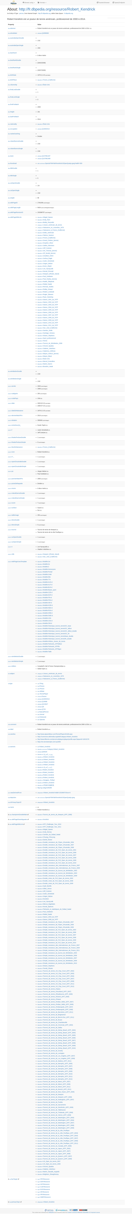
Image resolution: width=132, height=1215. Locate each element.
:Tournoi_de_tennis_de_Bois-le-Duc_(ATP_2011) (55, 1017)
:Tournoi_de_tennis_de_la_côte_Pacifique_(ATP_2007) (57, 1138)
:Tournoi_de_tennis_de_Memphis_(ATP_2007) (54, 1066)
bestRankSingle (14, 67)
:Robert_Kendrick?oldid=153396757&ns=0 (53, 792)
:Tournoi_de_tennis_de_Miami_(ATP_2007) (53, 1081)
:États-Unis (43, 85)
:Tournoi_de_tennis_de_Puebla (49, 1102)
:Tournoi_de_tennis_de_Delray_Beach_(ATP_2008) (56, 1043)
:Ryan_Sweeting (45, 297)
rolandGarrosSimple (16, 498)
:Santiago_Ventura (46, 333)
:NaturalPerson (43, 712)
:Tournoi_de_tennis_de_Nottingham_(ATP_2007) (55, 1099)
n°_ (11, 457)
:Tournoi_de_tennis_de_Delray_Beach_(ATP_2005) (56, 1035)
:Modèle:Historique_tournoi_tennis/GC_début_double (57, 631)
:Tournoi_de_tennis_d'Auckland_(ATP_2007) (54, 991)
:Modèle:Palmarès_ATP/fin (48, 646)
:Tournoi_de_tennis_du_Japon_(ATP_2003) (53, 1148)
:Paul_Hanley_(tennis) (47, 279)
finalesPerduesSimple (17, 442)
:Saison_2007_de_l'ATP (47, 315)
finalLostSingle (14, 97)
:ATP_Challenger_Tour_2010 (49, 824)
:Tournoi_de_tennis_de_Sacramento (51, 1105)
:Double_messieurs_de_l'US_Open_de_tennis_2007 (56, 855)
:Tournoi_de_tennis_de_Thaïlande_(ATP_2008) (55, 1112)
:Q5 (40, 707)
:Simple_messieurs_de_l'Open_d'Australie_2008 (55, 924)
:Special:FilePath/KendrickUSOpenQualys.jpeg (56, 797)
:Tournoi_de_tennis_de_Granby (50, 1051)
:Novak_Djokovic (45, 906)
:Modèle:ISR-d (44, 603)
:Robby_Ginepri (45, 289)
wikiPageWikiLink (14, 217)
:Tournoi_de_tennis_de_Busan (49, 1020)
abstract (11, 28)
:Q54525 (42, 752)
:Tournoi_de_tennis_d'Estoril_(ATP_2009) (53, 996)
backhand (12, 53)
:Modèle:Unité (44, 574)
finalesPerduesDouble (17, 437)
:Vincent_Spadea (45, 346)
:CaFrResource (43, 1187)
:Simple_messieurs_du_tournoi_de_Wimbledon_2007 (57, 958)
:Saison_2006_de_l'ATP (47, 312)
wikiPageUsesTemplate (17, 561)
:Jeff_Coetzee (44, 248)
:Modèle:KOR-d (45, 605)
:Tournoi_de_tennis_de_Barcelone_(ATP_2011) (55, 1012)
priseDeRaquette (15, 483)
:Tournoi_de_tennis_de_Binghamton (51, 1015)
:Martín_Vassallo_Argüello (48, 1171)
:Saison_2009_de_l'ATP (47, 320)
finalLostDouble (14, 89)
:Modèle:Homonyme (46, 569)
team (11, 156)
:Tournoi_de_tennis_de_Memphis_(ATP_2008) (54, 1069)
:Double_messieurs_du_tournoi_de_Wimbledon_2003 (57, 873)
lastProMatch (13, 116)
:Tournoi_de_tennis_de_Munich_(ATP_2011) (54, 1089)
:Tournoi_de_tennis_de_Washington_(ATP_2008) (55, 1125)
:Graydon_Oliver (45, 243)
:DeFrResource (43, 1181)
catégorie (13, 393)
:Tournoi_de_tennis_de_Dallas (49, 1027)
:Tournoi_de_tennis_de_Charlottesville (52, 1022)
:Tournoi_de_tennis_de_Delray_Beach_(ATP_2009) (56, 1045)
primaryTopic (14, 1202)
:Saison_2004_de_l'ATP (47, 307)
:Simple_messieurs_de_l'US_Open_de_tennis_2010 (56, 942)
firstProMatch (13, 104)
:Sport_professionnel (46, 338)
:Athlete (40, 691)
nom (11, 452)
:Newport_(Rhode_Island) (48, 274)
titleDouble (12, 168)
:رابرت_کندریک (44, 767)
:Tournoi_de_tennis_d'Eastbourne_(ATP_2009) (55, 994)
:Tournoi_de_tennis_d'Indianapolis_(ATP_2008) (55, 1009)
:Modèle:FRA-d (44, 600)
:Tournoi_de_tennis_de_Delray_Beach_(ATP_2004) (56, 1033)
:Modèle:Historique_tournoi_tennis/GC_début (54, 628)
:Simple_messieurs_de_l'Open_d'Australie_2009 (55, 927)
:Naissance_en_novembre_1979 (50, 227)
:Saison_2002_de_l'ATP (47, 302)
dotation (12, 420)
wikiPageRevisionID (15, 212)
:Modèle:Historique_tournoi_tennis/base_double (55, 636)
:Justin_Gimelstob (45, 261)
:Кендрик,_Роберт (46, 780)
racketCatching (14, 134)
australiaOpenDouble (16, 38)
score (11, 503)
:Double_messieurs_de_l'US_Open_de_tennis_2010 (56, 863)
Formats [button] (42, 2)
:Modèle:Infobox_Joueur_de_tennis (51, 641)
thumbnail (12, 163)
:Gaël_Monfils (44, 886)
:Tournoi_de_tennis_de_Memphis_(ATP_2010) (54, 1074)
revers (12, 488)
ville (11, 554)
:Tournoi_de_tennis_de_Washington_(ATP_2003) (55, 1117)
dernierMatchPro (15, 415)
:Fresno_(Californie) (46, 80)
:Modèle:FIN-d (44, 597)
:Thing (40, 683)
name (11, 807)
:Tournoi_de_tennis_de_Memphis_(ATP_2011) (54, 1076)
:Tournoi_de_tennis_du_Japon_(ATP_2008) (53, 1153)
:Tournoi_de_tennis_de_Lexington (50, 1053)
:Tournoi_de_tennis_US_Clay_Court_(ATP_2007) (55, 978)
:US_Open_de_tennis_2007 (48, 1161)
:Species (41, 719)
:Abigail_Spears (45, 217)
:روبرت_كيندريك (45, 754)
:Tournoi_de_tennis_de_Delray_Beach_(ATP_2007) (56, 1040)
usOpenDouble (14, 183)
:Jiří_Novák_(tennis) (46, 253)
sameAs (11, 746)
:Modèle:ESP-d (44, 595)
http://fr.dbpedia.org (44, 13)
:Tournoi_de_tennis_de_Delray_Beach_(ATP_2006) (56, 1038)
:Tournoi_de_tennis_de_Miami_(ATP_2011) (53, 1087)
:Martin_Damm (44, 364)
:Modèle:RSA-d (44, 610)
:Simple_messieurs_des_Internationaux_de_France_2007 (58, 945)
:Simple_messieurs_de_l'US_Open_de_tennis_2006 (56, 932)
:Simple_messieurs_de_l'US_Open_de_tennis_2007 (56, 935)
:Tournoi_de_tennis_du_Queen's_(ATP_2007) (54, 1156)
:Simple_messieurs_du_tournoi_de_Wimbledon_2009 (57, 960)
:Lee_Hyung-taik (45, 268)
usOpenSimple (14, 542)
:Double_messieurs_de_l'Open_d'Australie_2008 (55, 847)
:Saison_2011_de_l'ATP (47, 325)
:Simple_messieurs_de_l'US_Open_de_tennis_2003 (56, 930)
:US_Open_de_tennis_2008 (48, 1164)
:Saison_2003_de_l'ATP (47, 305)
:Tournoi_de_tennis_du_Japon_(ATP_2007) (53, 1151)
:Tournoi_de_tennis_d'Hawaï (49, 999)
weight (11, 198)
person (21, 13)
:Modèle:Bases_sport (46, 590)
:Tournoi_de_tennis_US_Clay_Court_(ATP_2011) (55, 984)
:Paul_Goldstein (45, 276)
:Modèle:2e (43, 564)
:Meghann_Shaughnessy (48, 1174)
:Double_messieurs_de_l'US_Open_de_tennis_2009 (56, 860)
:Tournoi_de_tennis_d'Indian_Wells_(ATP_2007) (55, 1002)
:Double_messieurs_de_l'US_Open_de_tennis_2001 (56, 850)
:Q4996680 (43, 33)
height (11, 112)
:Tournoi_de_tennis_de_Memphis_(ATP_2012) (54, 1079)
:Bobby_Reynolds (45, 222)
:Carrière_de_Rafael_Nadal (48, 834)
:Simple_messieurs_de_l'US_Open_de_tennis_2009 (56, 940)
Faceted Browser (103, 2)
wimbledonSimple (15, 661)
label (10, 729)
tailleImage (13, 515)
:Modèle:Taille (44, 651)
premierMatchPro (15, 478)
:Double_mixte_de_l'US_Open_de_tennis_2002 (55, 878)
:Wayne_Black (44, 356)
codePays (13, 398)
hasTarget (13, 1179)
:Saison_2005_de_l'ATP (47, 310)
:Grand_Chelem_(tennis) (47, 240)
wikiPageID (13, 203)
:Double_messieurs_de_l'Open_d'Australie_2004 (55, 842)
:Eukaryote (41, 717)
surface (12, 508)
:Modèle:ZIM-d (44, 623)
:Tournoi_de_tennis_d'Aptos (48, 989)
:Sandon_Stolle (44, 330)
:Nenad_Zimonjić (45, 271)
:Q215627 (42, 704)
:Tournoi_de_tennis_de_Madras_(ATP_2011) (54, 1061)
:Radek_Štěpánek (45, 281)
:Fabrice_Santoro (45, 235)
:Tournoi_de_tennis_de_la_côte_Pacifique (53, 1130)
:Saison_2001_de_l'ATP (47, 299)
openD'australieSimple (17, 466)
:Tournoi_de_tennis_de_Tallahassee (51, 1110)
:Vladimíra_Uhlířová (46, 351)
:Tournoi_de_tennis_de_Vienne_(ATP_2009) (54, 1115)
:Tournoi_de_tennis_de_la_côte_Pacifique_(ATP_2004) (57, 1135)
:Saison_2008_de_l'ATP (47, 317)
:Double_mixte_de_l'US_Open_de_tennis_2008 (55, 881)
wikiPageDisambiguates (18, 819)
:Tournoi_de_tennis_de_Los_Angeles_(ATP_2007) (56, 1056)
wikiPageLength (14, 207)
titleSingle (12, 175)
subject (11, 673)
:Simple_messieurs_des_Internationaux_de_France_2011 (58, 950)
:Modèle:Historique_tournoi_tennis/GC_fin (53, 633)
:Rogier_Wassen (45, 294)
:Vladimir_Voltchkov (46, 348)
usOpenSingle (13, 190)
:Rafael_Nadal (44, 284)
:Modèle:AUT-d (44, 585)
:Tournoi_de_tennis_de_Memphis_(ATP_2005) (54, 1063)
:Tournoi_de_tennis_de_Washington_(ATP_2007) (55, 1123)
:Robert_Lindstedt (45, 292)
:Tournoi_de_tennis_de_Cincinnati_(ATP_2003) (55, 1025)
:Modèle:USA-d (44, 621)
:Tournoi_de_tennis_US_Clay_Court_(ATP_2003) (55, 973)
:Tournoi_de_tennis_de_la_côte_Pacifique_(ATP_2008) (57, 1141)
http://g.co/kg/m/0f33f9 (44, 788)
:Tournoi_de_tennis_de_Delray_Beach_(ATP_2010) (56, 1048)
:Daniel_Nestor (44, 840)
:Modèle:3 (43, 567)
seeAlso (11, 734)
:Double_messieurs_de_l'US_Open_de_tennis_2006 (56, 852)
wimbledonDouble (15, 371)
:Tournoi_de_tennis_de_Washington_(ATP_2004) (55, 1120)
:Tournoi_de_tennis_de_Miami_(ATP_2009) (53, 1084)
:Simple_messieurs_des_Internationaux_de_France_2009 (58, 948)
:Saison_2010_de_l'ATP (47, 323)
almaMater (12, 33)
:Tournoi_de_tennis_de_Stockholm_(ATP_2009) (55, 1107)
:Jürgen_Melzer (45, 263)
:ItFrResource (43, 1192)
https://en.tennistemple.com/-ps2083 (49, 742)
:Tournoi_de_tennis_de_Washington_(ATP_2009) (55, 1128)
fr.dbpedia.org (68, 13)
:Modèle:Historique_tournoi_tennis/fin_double (54, 639)
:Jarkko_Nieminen (45, 245)
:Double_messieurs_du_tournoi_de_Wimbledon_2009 (57, 876)
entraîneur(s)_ (14, 425)
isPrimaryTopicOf (14, 802)
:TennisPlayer (42, 694)
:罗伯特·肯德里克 (45, 785)
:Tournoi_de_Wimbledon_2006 (49, 343)
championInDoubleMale (18, 814)
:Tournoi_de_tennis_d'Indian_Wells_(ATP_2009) (55, 1004)
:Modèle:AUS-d (44, 582)
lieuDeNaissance (15, 447)
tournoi (12, 529)
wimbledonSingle (14, 379)
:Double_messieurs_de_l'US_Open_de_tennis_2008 (56, 858)
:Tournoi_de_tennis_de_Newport (50, 1094)
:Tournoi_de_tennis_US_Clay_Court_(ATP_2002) (55, 971)
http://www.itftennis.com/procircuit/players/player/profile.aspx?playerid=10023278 (63, 739)
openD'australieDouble (17, 461)
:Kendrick (43, 819)
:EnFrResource (43, 1189)
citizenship (12, 85)
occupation (12, 129)
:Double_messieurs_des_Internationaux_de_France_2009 (58, 868)
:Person (40, 686)
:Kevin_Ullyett (44, 266)
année (12, 386)
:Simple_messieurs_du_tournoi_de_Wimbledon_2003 (57, 953)
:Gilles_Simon (44, 888)
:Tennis (42, 341)
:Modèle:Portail (44, 572)
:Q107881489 (43, 158)
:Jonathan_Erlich (45, 256)
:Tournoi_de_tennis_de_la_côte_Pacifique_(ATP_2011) (57, 1143)
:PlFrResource (43, 1194)
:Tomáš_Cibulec (45, 968)
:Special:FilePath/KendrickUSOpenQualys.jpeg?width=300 (59, 163)
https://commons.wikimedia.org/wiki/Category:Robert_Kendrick (57, 736)
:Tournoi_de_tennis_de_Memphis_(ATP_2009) (54, 1071)
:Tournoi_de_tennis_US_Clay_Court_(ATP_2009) (55, 981)
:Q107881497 (43, 156)
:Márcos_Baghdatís (46, 904)
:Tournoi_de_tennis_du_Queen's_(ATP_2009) (54, 1159)
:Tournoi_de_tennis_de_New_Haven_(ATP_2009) (55, 1092)
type (10, 683)
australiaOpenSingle (15, 45)
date (11, 403)
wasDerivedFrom (15, 792)
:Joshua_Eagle (44, 258)
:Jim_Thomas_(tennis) (47, 250)
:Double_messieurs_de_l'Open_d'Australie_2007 (55, 845)
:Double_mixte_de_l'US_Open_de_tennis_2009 (55, 883)
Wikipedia (51, 1212)
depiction (12, 797)
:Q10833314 (43, 129)
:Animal (40, 714)
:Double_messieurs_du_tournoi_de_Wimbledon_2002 (57, 870)
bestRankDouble (14, 60)
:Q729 (41, 709)
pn (10, 471)
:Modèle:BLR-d (44, 587)
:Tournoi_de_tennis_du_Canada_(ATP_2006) (54, 1146)
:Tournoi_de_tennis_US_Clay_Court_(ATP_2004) (55, 976)
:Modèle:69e (44, 577)
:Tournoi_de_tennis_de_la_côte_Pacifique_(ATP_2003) (57, 1133)
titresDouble (13, 520)
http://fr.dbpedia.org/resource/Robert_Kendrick (57, 9)
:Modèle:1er (43, 561)
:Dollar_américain (45, 232)
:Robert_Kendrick (43, 746)
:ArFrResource (43, 1184)
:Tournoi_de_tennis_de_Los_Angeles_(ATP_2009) (56, 1058)
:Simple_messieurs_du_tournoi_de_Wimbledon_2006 (57, 955)
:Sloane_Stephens (45, 335)
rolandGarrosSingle (15, 148)
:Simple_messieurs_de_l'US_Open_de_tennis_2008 (56, 937)
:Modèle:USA (44, 618)
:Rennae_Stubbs (45, 287)
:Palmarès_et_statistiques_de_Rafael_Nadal (54, 909)
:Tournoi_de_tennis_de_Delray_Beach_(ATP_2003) (56, 1030)
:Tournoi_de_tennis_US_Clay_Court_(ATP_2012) (55, 986)
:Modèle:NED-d (44, 608)
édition (12, 666)
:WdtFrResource (44, 1197)
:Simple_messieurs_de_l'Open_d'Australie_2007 (55, 922)
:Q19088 (42, 701)
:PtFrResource (43, 1179)
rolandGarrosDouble (15, 141)
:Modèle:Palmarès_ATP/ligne (49, 649)
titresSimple (13, 525)
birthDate (12, 75)
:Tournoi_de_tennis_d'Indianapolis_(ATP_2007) (55, 1007)
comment (12, 724)
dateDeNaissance (15, 410)
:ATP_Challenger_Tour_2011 (49, 827)
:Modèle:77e (44, 579)
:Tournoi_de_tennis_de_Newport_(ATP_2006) (54, 814)
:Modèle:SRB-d (44, 613)
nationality (12, 124)
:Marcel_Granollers (46, 361)
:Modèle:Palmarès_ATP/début (49, 644)
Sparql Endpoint (119, 2)
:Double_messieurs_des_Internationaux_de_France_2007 (58, 865)
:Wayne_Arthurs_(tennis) (48, 353)
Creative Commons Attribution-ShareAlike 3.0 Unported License (83, 1212)
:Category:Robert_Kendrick (50, 749)
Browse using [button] (29, 2)
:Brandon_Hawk (45, 366)
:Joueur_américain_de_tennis (49, 225)
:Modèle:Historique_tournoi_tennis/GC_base (54, 626)
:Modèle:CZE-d (44, 592)
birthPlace (12, 80)
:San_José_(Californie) (47, 328)
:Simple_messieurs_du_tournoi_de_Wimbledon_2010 (57, 963)
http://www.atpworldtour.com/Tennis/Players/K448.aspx (54, 734)
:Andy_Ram (43, 220)
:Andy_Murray (44, 832)
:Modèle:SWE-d (45, 615)
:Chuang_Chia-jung (46, 837)
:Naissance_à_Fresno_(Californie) (51, 230)
